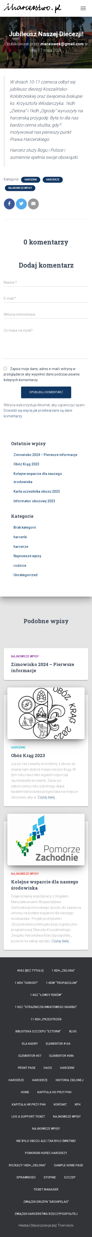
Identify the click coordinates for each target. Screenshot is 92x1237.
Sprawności (26, 1177)
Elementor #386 (61, 1056)
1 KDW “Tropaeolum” (62, 983)
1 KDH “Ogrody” (26, 983)
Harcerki (67, 1068)
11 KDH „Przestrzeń (46, 1019)
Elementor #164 (58, 1043)
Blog (73, 1031)
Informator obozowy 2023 (34, 501)
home (25, 1092)
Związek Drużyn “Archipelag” (46, 1202)
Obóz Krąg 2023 (26, 464)
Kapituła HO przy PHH (54, 1092)
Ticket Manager (46, 1189)
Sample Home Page (68, 1165)
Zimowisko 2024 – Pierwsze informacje (45, 455)
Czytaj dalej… (47, 797)
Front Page (27, 1068)
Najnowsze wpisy (20, 188)
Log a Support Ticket (28, 1116)
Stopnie (50, 1177)
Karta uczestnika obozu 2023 (36, 491)
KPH (77, 1104)
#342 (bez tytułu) (30, 970)
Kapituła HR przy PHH (29, 1104)
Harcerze (16, 1080)
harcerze (52, 179)
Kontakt (60, 1104)
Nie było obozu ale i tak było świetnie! (46, 1141)
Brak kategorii (24, 527)
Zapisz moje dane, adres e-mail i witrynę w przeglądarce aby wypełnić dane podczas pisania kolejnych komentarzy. (41, 374)
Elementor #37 (29, 1056)
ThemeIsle (65, 1225)
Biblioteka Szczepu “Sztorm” (38, 1031)
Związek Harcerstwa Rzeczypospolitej (46, 1214)
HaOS (48, 1068)
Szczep (70, 1177)
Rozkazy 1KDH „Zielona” (27, 1165)
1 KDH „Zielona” (63, 970)
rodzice (19, 566)
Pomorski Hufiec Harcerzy (46, 1153)
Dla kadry (30, 1043)
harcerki (31, 179)
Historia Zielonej (69, 1080)
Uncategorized (25, 575)
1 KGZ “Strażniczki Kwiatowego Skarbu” (46, 1007)
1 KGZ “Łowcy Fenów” (46, 995)
